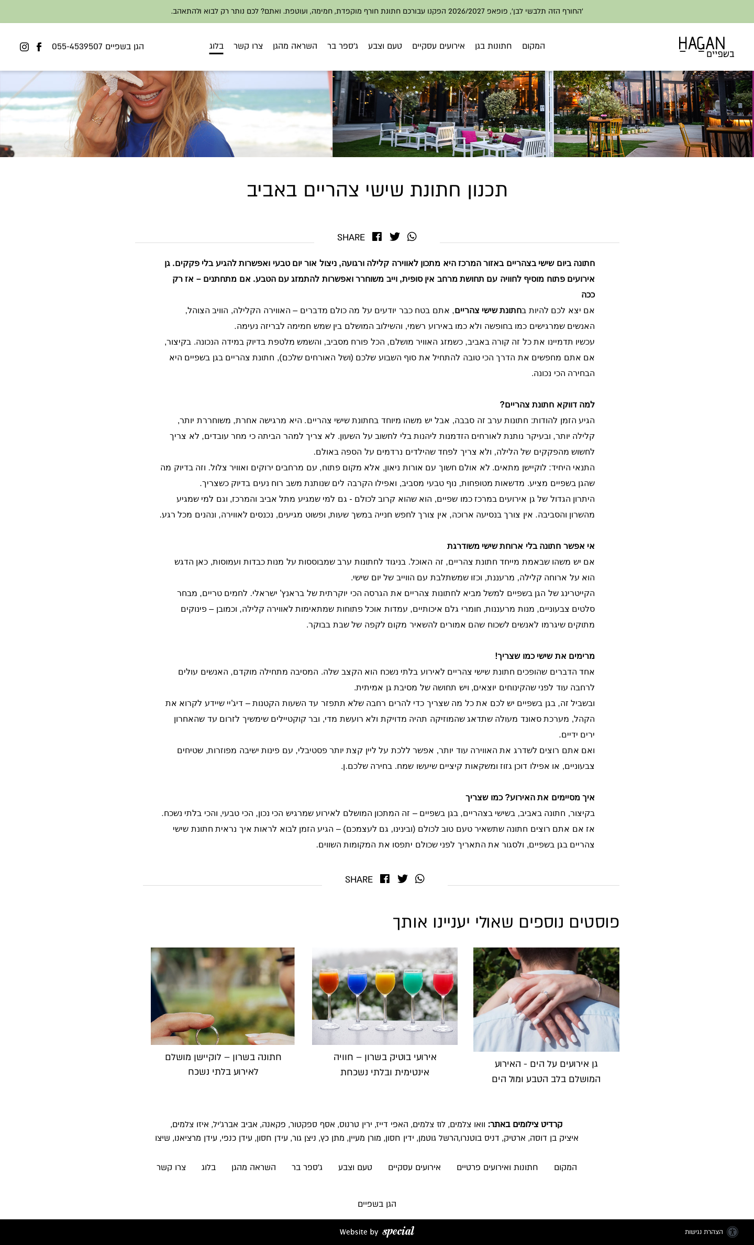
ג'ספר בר (342, 45)
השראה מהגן (295, 45)
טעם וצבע (385, 45)
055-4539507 (77, 46)
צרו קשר (248, 45)
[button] (377, 46)
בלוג (216, 45)
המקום (533, 45)
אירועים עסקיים (438, 45)
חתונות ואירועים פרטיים (497, 1167)
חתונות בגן (493, 45)
